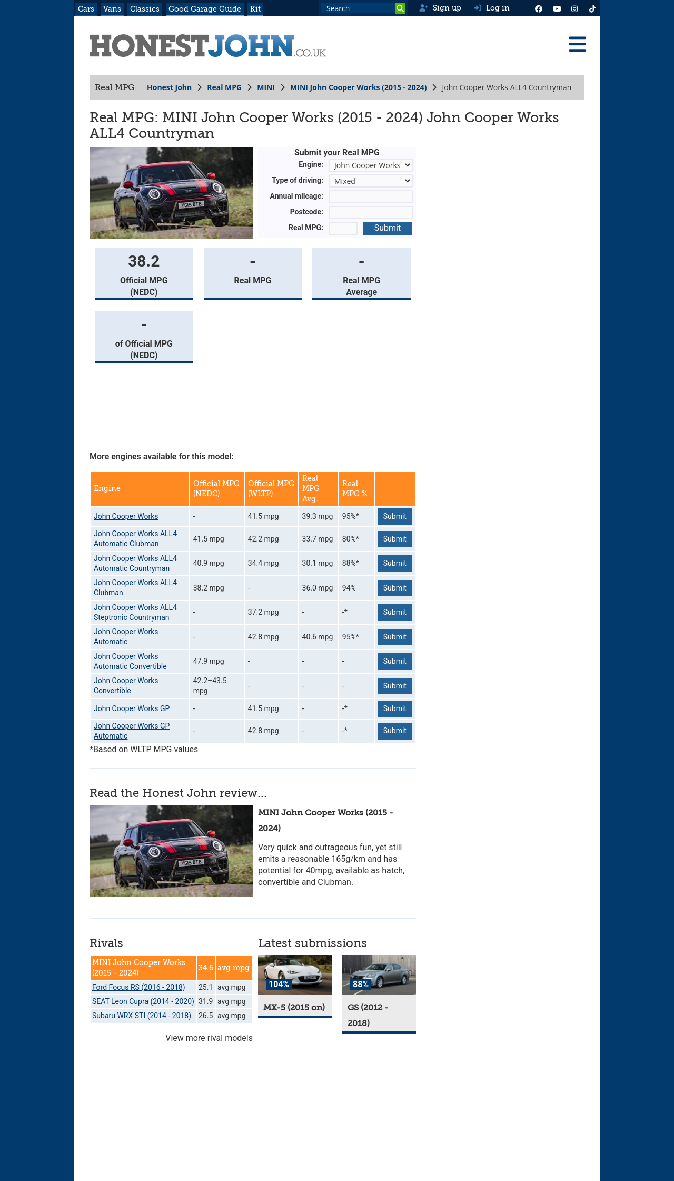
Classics (145, 9)
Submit (387, 228)
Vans (112, 9)
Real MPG (224, 87)
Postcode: (306, 212)
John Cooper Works (126, 516)
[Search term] (363, 8)
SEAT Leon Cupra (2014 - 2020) (143, 1001)
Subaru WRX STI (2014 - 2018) (141, 1015)
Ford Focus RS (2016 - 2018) (138, 987)
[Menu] (577, 44)
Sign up (440, 8)
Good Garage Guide (204, 9)
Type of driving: (297, 180)
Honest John (169, 87)
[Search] (400, 8)
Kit (255, 9)
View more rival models (209, 1038)
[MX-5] (295, 975)
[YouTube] (556, 8)
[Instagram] (574, 8)
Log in (492, 8)
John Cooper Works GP (132, 708)
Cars (86, 9)
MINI (266, 87)
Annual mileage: (297, 196)
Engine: (311, 164)
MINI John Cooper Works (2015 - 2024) (358, 87)
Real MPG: (306, 227)
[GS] (379, 975)
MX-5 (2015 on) (294, 1007)
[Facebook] (539, 8)
